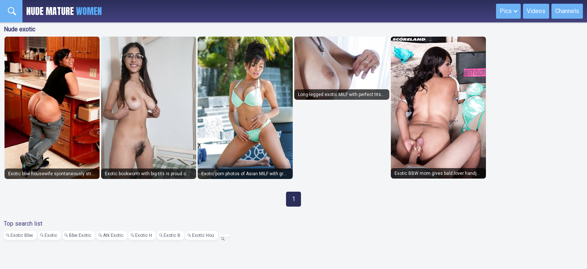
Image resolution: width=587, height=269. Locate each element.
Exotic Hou (203, 235)
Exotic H (143, 235)
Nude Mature (64, 11)
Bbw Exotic (80, 235)
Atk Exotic (113, 235)
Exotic (51, 235)
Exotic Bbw (21, 235)
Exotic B (172, 235)
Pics (506, 11)
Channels (567, 11)
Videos (536, 11)
